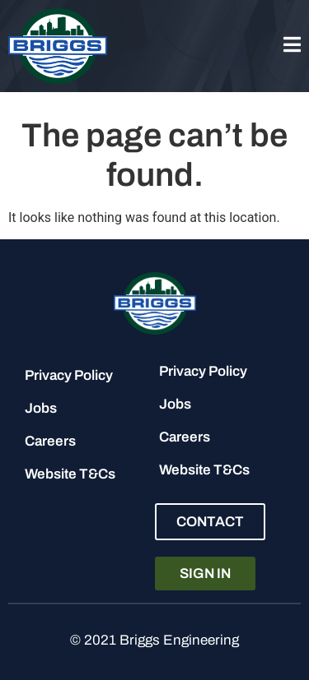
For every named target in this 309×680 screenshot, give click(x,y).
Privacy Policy (69, 375)
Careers (50, 441)
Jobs (41, 408)
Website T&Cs (70, 474)
